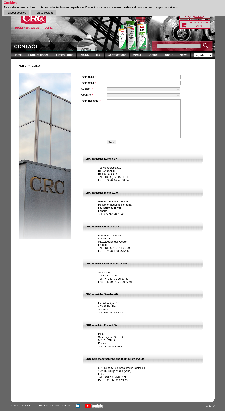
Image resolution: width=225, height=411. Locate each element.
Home (18, 55)
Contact (153, 55)
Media (137, 55)
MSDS (85, 55)
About (169, 55)
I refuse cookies (43, 12)
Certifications (117, 55)
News (184, 55)
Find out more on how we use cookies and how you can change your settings (131, 7)
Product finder (38, 55)
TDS (98, 55)
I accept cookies (16, 12)
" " (143, 86)
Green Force (64, 55)
